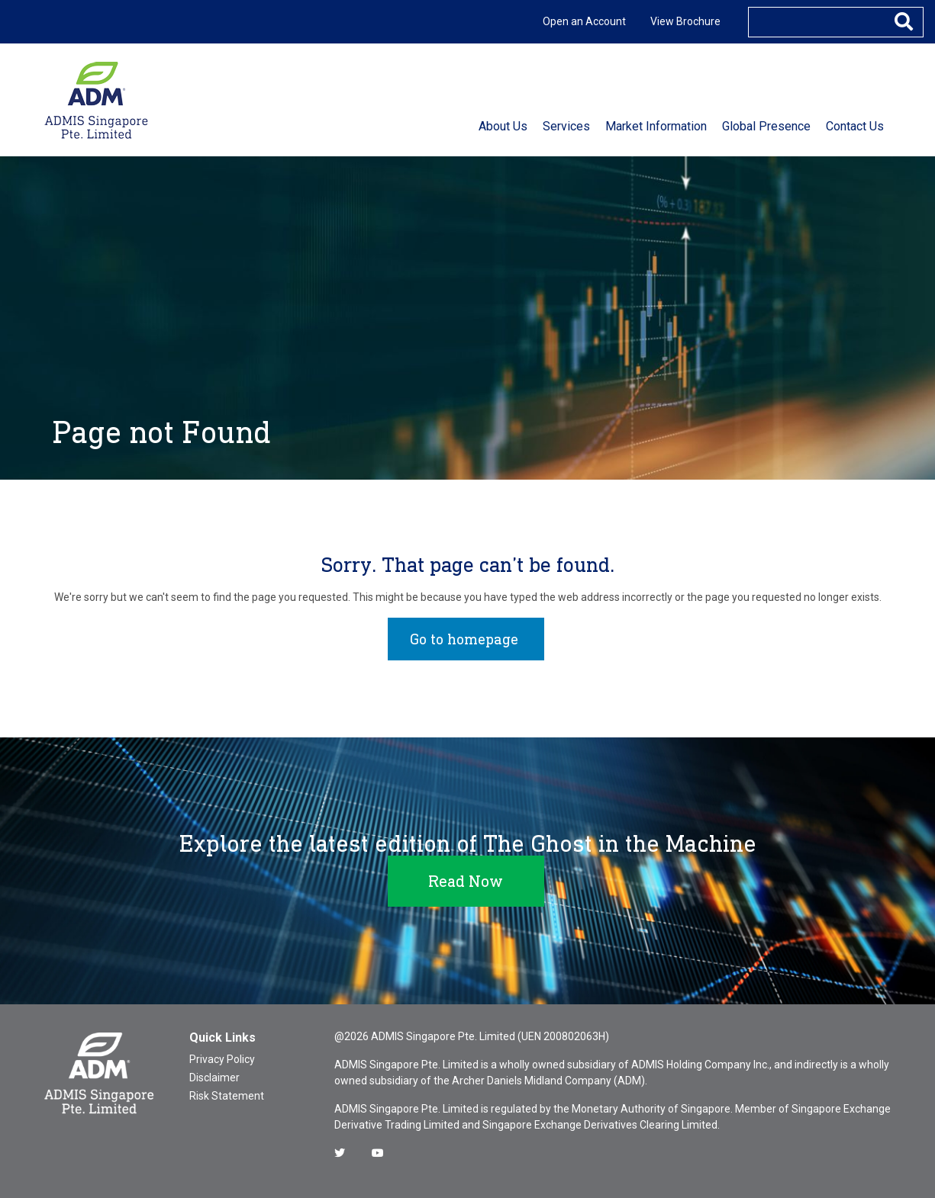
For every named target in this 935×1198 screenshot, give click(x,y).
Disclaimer (214, 1077)
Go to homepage (464, 639)
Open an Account (584, 21)
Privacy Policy (222, 1059)
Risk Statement (226, 1096)
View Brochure (685, 21)
